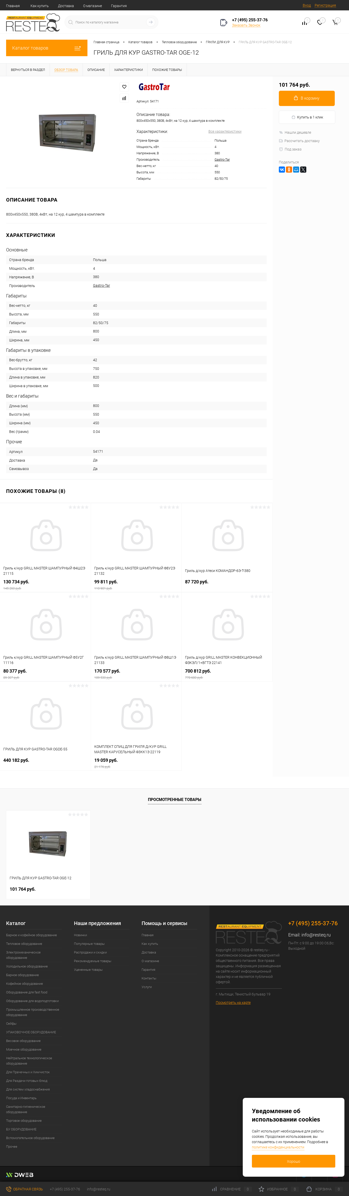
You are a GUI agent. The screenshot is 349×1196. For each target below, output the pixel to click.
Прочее (11, 1146)
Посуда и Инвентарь (21, 1098)
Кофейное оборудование (24, 984)
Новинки (80, 935)
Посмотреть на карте (233, 1003)
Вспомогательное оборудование (30, 1138)
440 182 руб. (45, 763)
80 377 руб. (45, 674)
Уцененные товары (88, 970)
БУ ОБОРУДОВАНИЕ (21, 1129)
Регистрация (325, 5)
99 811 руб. (136, 585)
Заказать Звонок (246, 25)
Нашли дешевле (295, 132)
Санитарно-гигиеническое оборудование (25, 1109)
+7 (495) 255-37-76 (250, 20)
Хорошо (293, 1161)
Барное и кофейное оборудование (31, 935)
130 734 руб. (45, 585)
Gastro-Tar (222, 159)
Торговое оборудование (24, 1121)
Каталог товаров (46, 48)
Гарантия (119, 6)
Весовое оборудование (23, 1041)
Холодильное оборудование (27, 966)
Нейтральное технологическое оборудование (29, 1060)
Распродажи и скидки (90, 952)
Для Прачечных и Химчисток (28, 1072)
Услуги (147, 987)
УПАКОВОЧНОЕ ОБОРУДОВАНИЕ (31, 1032)
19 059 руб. (136, 763)
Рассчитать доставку (299, 141)
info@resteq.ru (316, 934)
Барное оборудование (22, 975)
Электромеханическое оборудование (23, 955)
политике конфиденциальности (278, 1147)
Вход (307, 5)
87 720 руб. (227, 585)
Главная (13, 6)
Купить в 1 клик (307, 117)
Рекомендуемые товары (92, 961)
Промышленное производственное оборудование (32, 1012)
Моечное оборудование (23, 1049)
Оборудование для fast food (26, 992)
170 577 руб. (136, 674)
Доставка (66, 6)
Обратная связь (24, 1189)
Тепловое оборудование (24, 944)
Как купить (40, 6)
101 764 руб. (23, 889)
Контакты (149, 978)
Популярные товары (89, 944)
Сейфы (11, 1023)
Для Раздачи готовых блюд (26, 1081)
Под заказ (290, 149)
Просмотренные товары (174, 799)
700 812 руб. (227, 674)
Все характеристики (224, 131)
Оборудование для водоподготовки (32, 1001)
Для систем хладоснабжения (28, 1089)
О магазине (92, 6)
